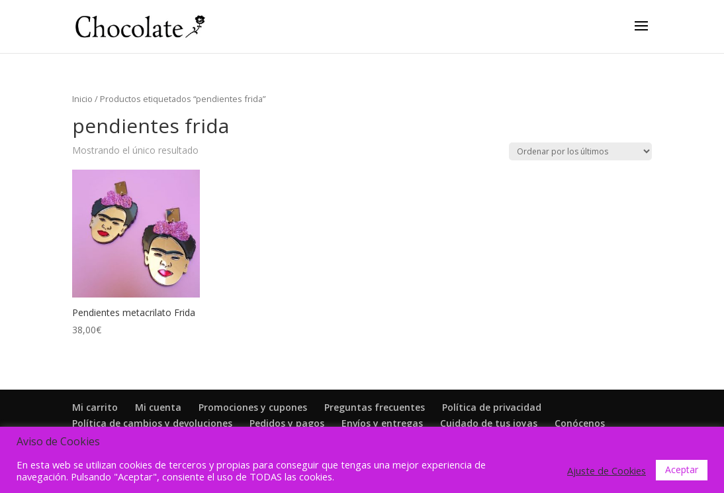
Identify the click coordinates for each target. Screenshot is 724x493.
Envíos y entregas (382, 423)
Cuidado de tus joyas (488, 423)
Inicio (82, 99)
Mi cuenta (158, 407)
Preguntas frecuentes (374, 407)
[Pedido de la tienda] (580, 151)
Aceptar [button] (681, 469)
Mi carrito (95, 407)
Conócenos (580, 423)
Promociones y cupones (253, 407)
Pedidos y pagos (286, 423)
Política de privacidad (491, 407)
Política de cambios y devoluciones (152, 423)
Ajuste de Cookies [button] (606, 470)
